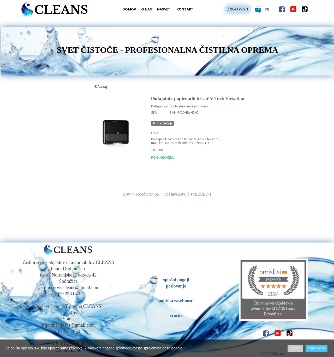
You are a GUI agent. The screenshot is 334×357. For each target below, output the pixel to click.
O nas (146, 9)
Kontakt (185, 9)
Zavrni (295, 348)
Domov (129, 9)
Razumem (316, 348)
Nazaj (100, 86)
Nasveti (164, 9)
